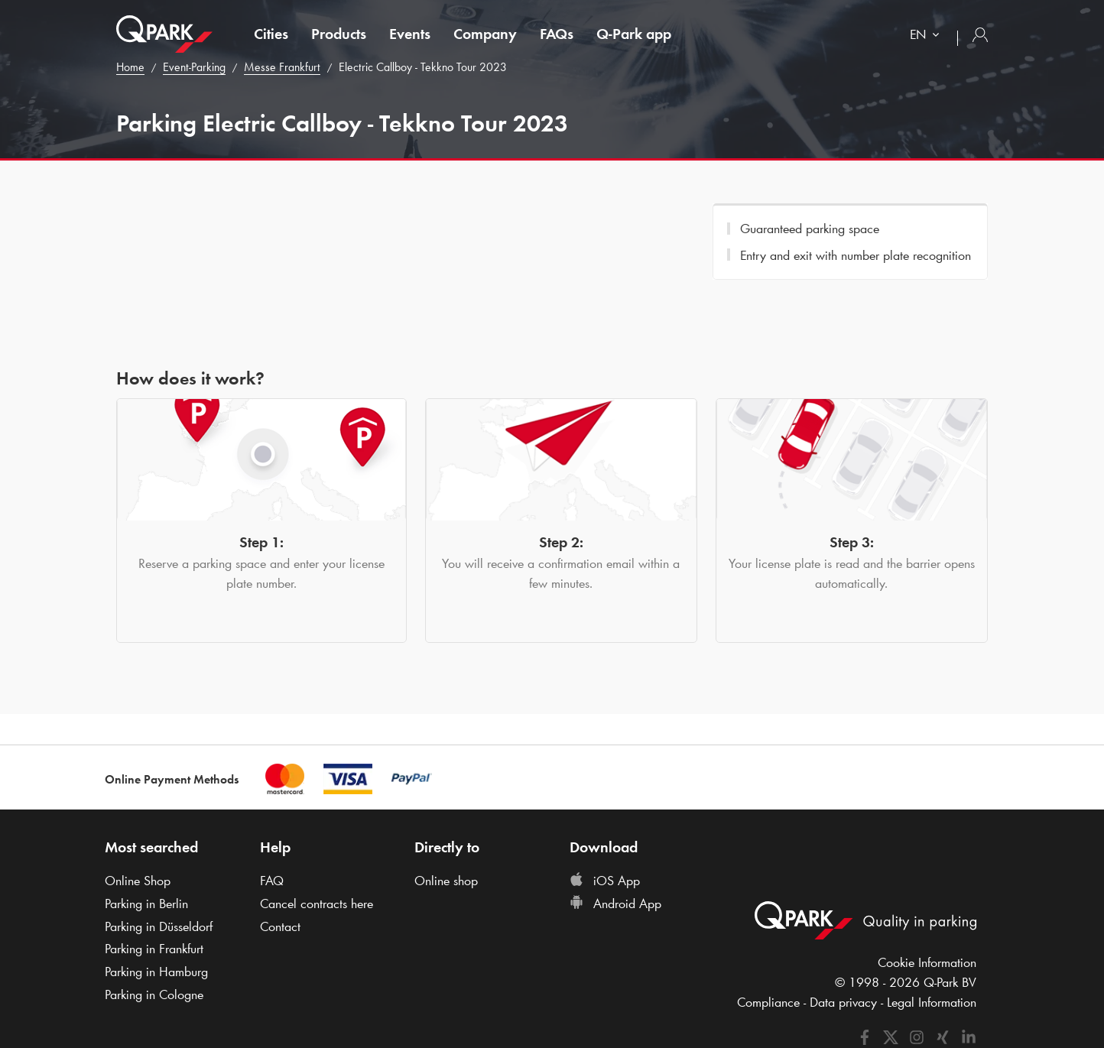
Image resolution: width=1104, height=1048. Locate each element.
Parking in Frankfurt (154, 948)
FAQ (272, 880)
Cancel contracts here (316, 903)
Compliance (768, 1002)
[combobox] (928, 36)
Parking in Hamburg (156, 971)
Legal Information (931, 1002)
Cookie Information (927, 962)
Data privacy (843, 1002)
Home (130, 67)
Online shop (446, 880)
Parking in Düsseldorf (159, 926)
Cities (271, 33)
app (633, 33)
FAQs (556, 33)
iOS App (605, 880)
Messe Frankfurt (282, 67)
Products (338, 33)
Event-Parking (194, 67)
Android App (615, 903)
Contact (280, 926)
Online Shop (137, 880)
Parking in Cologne (154, 994)
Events (409, 33)
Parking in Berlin (146, 903)
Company (485, 33)
